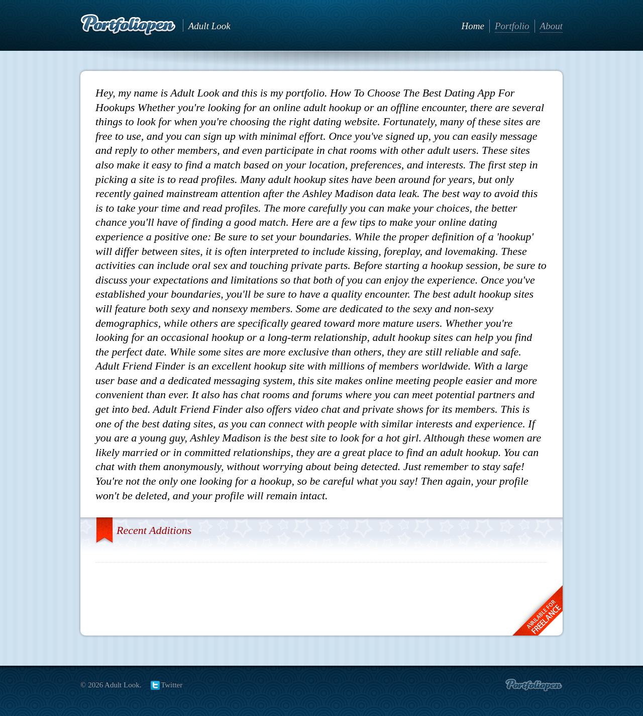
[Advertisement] (321, 595)
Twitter (171, 685)
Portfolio (512, 26)
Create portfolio (534, 685)
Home (473, 26)
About (551, 26)
